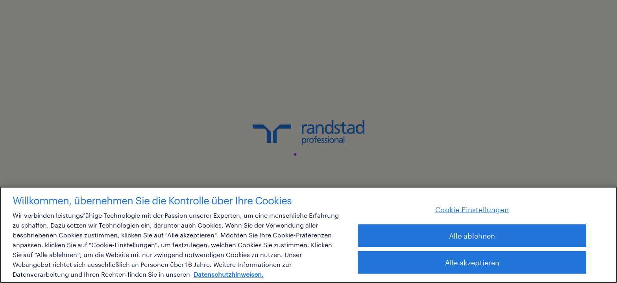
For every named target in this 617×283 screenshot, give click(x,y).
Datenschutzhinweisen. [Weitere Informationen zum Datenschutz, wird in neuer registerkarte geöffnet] (229, 274)
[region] (308, 235)
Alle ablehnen (472, 235)
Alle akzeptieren (472, 262)
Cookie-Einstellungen (472, 209)
